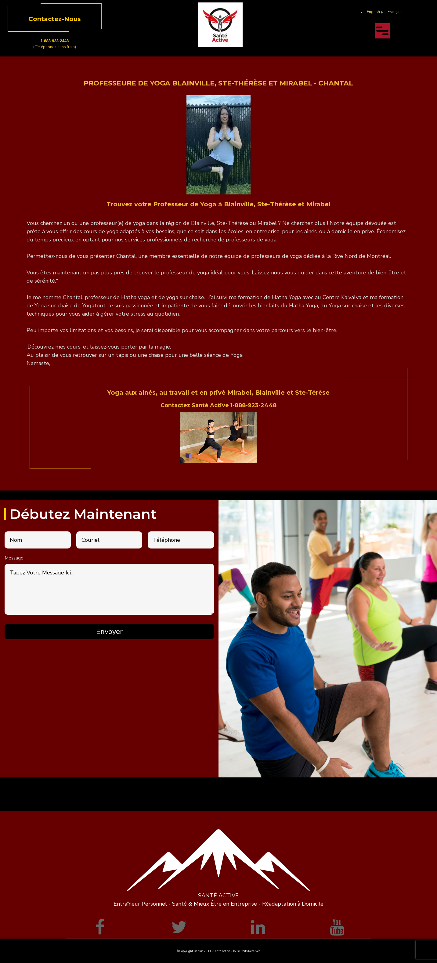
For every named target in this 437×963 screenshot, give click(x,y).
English (373, 12)
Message (14, 558)
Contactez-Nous (54, 19)
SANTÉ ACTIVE (218, 895)
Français (395, 12)
